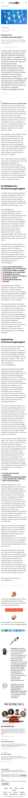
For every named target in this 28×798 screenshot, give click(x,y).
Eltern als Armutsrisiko (7, 741)
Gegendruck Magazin (14, 794)
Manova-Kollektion (21, 624)
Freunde (5, 792)
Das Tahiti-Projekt (6, 754)
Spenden (8, 609)
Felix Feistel (5, 93)
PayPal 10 (20, 609)
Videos (11, 788)
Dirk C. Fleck (9, 761)
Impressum (15, 792)
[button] (2, 630)
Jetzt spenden (5, 784)
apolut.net (23, 663)
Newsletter (14, 790)
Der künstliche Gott (7, 726)
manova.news (17, 663)
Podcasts (16, 788)
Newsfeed (22, 788)
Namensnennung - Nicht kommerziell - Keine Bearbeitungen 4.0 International (19, 689)
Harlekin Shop (22, 794)
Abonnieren (23, 775)
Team (10, 792)
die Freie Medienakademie (17, 665)
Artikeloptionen (14, 27)
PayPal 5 (14, 609)
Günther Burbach (10, 748)
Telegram (6, 788)
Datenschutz (22, 792)
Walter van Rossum (10, 736)
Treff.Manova (5, 794)
